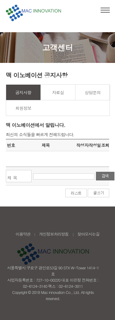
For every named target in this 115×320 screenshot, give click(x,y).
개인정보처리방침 (54, 234)
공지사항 (23, 92)
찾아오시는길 (88, 234)
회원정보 (23, 108)
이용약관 (23, 234)
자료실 (58, 92)
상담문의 (93, 92)
